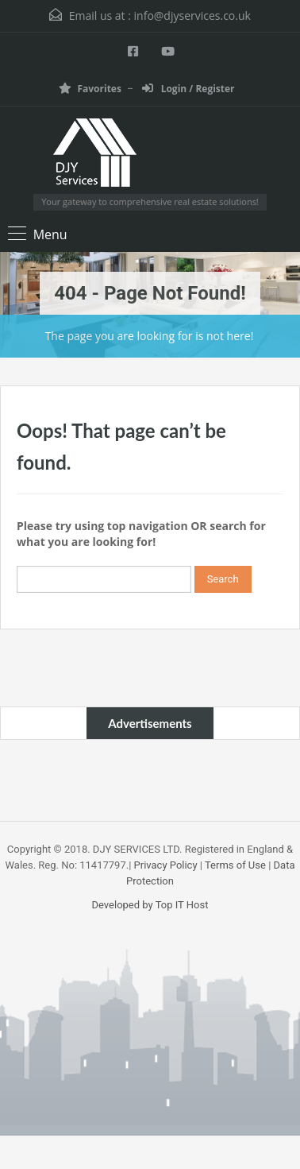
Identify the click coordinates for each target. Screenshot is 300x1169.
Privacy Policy (166, 865)
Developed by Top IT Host (150, 905)
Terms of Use (235, 865)
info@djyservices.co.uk (192, 15)
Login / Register (188, 88)
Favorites (90, 88)
